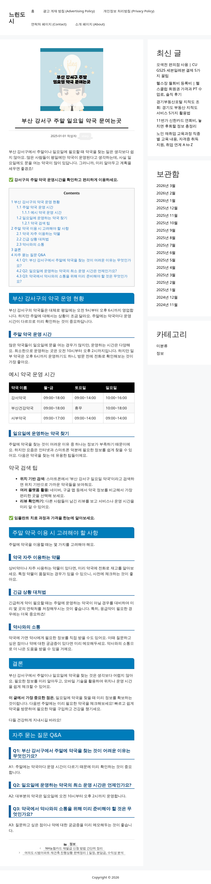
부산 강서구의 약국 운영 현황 (35, 201)
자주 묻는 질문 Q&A (28, 254)
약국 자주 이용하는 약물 (38, 233)
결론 (16, 249)
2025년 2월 (166, 282)
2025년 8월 (166, 237)
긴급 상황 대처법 (32, 239)
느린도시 (17, 18)
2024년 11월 (167, 304)
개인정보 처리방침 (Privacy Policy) (128, 11)
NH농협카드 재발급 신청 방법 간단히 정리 (74, 848)
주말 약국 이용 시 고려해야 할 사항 (40, 228)
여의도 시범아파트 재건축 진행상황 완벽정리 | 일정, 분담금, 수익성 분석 (74, 853)
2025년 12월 (167, 207)
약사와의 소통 (30, 244)
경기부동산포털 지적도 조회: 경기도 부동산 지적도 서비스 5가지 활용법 (177, 107)
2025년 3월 (166, 274)
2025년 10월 (167, 222)
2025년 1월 (166, 289)
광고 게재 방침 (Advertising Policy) (69, 11)
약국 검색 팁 (36, 223)
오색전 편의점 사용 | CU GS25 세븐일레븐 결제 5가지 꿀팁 (178, 70)
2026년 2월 (166, 192)
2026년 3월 (166, 185)
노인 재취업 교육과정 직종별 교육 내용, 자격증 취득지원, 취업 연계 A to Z (178, 139)
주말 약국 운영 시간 (34, 207)
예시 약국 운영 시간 (41, 212)
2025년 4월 (166, 267)
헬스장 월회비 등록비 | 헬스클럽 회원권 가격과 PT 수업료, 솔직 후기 (179, 89)
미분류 (162, 345)
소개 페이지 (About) (90, 24)
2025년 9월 (166, 230)
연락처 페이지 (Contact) (48, 24)
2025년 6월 (166, 252)
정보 (72, 844)
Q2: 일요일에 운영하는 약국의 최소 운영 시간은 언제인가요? (66, 270)
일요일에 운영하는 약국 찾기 (41, 217)
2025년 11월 (167, 215)
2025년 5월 (166, 259)
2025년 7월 (166, 245)
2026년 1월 (166, 200)
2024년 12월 (167, 297)
